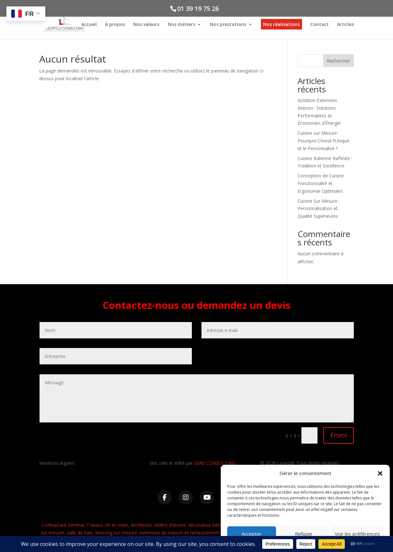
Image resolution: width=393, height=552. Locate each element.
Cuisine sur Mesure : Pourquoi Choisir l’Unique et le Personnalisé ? (323, 140)
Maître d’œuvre (170, 525)
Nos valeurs (146, 25)
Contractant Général (63, 525)
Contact (319, 25)
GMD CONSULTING (215, 463)
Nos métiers (181, 25)
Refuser (304, 534)
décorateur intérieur (208, 525)
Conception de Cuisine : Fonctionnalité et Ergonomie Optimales (322, 183)
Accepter (252, 534)
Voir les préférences (357, 534)
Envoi (338, 435)
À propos (115, 25)
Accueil (89, 25)
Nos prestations (228, 25)
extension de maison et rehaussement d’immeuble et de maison (206, 533)
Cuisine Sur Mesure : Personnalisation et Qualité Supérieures (319, 208)
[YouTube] (207, 497)
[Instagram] (186, 497)
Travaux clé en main (107, 525)
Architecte (141, 525)
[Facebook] (164, 497)
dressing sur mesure (116, 533)
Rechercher (338, 61)
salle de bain (80, 533)
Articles (345, 25)
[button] (380, 473)
